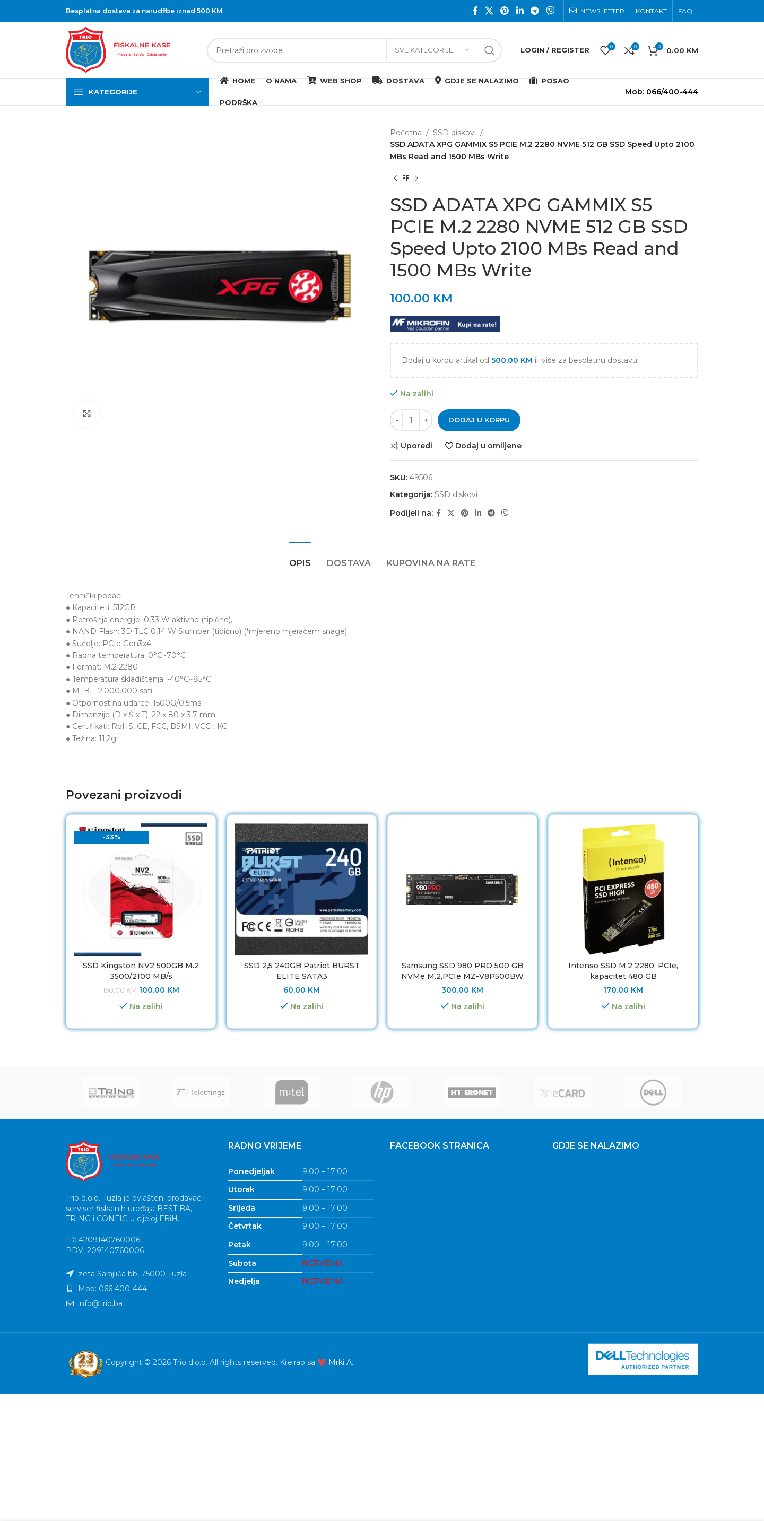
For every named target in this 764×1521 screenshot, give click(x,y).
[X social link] (489, 11)
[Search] (354, 50)
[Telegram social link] (534, 11)
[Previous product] (395, 178)
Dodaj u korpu (479, 419)
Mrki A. (340, 1362)
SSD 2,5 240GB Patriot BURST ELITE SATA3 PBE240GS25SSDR (302, 976)
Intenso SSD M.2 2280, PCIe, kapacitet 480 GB (623, 971)
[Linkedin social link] (520, 11)
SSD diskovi (454, 132)
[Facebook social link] (475, 11)
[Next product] (416, 178)
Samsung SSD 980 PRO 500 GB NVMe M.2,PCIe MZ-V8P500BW (462, 971)
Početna (406, 132)
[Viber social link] (550, 11)
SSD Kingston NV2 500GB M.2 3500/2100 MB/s (141, 971)
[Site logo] (131, 49)
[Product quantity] (411, 420)
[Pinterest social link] (505, 11)
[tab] (300, 558)
